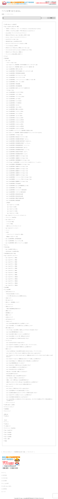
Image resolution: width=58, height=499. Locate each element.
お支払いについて (9, 317)
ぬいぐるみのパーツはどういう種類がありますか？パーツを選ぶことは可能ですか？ (23, 358)
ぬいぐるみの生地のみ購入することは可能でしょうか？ (17, 323)
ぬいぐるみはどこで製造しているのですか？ (15, 377)
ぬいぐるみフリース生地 (12, 211)
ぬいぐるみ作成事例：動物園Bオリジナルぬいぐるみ (17, 181)
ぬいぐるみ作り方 (8, 430)
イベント (7, 421)
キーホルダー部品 (10, 221)
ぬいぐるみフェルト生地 (12, 208)
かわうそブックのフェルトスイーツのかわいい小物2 (16, 43)
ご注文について (9, 321)
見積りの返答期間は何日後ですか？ (13, 308)
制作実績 (7, 58)
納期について (8, 314)
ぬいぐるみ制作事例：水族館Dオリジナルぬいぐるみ (17, 168)
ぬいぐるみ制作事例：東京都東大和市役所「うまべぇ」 (17, 138)
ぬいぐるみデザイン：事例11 (12, 278)
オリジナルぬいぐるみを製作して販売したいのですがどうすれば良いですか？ (22, 329)
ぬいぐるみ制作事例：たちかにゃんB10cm (15, 119)
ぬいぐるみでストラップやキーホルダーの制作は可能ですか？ (19, 384)
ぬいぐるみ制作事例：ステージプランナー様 (15, 77)
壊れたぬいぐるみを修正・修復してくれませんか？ (16, 371)
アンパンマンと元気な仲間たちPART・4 (14, 54)
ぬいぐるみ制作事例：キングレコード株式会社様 (16, 189)
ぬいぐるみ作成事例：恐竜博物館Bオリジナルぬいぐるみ (18, 164)
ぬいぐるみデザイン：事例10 (12, 276)
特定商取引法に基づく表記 (10, 253)
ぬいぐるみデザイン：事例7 (11, 270)
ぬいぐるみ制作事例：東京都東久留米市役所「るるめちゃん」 (19, 141)
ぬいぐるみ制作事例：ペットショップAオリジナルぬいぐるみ (19, 177)
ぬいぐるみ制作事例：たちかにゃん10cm (14, 117)
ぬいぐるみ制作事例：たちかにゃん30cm (14, 124)
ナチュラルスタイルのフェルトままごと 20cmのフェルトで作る (19, 49)
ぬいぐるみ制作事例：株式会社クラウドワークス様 (16, 136)
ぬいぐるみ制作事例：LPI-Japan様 (13, 183)
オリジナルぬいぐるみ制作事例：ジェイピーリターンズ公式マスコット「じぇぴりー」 (24, 162)
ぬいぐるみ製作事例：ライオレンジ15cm (14, 111)
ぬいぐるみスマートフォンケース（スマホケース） (16, 215)
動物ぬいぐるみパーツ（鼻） (12, 236)
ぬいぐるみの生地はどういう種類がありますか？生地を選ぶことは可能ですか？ (22, 360)
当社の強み (7, 247)
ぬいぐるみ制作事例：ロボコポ (12, 105)
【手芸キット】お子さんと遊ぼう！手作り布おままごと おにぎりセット (20, 30)
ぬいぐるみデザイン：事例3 (11, 262)
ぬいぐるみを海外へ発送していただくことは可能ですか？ (18, 334)
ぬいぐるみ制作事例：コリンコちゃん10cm (15, 96)
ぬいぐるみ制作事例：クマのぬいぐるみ (14, 134)
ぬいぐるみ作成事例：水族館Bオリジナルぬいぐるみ (17, 158)
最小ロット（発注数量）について (12, 302)
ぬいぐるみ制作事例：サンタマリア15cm (14, 92)
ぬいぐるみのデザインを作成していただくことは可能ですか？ (19, 394)
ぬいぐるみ (8, 60)
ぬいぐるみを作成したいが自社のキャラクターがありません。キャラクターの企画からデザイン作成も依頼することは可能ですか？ (29, 400)
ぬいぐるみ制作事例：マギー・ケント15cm (15, 81)
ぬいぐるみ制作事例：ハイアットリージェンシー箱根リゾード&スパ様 (20, 79)
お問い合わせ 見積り (7, 486)
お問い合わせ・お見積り (10, 404)
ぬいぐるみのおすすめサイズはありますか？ (15, 342)
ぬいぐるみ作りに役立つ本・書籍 (12, 26)
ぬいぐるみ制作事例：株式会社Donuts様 (14, 194)
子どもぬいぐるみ (10, 90)
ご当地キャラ (7, 426)
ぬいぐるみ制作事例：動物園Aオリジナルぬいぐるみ (17, 170)
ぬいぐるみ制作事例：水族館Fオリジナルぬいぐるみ (17, 175)
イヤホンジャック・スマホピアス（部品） (15, 234)
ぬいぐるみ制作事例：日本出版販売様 (14, 85)
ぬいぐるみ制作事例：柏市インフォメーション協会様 (16, 242)
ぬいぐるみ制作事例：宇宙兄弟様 (13, 83)
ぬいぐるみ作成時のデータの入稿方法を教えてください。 (18, 390)
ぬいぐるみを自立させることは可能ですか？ (15, 369)
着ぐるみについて (9, 300)
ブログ (6, 56)
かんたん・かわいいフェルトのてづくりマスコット (16, 37)
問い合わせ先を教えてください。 (13, 293)
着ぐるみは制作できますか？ (12, 373)
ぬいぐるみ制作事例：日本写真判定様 (13, 238)
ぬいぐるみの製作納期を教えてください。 (15, 331)
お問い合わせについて (10, 291)
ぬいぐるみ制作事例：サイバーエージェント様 (16, 75)
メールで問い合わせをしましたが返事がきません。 (16, 295)
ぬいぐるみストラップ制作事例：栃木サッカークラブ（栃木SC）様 (20, 66)
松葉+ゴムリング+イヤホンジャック (13, 225)
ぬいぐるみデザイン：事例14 (12, 285)
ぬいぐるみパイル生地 (11, 206)
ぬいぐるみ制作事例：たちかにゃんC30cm (15, 128)
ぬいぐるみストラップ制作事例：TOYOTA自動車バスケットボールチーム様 (21, 64)
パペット (7, 230)
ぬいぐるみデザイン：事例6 (11, 268)
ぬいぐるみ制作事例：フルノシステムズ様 (14, 240)
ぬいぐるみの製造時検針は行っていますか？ (15, 363)
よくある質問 (7, 289)
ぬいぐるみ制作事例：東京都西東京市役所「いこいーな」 (18, 149)
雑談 (6, 440)
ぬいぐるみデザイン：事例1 (11, 257)
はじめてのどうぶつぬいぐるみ (12, 39)
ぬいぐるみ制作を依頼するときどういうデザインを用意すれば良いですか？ (21, 392)
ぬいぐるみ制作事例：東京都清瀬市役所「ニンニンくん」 (18, 145)
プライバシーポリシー (9, 406)
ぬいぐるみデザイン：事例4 (11, 264)
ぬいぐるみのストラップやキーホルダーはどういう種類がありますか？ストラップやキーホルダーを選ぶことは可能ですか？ (29, 356)
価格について (8, 310)
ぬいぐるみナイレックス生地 (13, 204)
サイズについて (9, 340)
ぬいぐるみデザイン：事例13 (12, 283)
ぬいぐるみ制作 (8, 432)
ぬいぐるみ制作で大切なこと (12, 249)
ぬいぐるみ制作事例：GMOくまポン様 (14, 69)
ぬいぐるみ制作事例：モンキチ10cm (13, 100)
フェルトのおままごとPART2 (12, 45)
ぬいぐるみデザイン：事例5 (11, 266)
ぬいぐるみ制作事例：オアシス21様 (13, 187)
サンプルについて (9, 304)
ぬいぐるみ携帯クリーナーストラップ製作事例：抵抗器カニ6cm (19, 130)
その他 (7, 232)
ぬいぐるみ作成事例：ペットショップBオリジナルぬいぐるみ (19, 179)
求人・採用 (7, 438)
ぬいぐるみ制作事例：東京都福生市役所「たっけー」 (17, 153)
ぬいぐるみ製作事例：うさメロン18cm (14, 115)
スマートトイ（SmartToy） (11, 217)
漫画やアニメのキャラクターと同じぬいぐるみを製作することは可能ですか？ (22, 382)
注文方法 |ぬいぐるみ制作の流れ (12, 251)
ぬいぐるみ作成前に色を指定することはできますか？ (17, 396)
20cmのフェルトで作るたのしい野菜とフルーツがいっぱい (18, 47)
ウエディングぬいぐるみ (11, 62)
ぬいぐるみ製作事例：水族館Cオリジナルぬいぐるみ (17, 166)
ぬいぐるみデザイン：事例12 (12, 281)
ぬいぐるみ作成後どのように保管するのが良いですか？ (17, 338)
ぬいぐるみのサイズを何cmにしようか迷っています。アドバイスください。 (22, 344)
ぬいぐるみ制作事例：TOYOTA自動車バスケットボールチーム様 (19, 71)
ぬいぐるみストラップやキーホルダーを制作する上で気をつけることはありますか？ (23, 353)
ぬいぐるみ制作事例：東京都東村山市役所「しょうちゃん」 (18, 143)
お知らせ (6, 414)
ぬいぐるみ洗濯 (8, 434)
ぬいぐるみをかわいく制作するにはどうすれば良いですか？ (18, 365)
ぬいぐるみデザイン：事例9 (11, 274)
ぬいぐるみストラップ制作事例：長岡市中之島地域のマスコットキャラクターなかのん (24, 132)
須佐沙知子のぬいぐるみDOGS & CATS (14, 41)
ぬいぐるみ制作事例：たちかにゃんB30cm (15, 126)
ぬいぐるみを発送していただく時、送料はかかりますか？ (18, 336)
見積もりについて (9, 306)
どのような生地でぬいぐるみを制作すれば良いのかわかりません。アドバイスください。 (24, 351)
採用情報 (7, 408)
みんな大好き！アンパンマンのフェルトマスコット (16, 32)
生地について (8, 298)
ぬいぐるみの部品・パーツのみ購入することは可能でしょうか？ (19, 325)
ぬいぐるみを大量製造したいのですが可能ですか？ (16, 367)
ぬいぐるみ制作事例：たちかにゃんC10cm (15, 121)
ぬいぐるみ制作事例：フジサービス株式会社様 (16, 192)
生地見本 (8, 202)
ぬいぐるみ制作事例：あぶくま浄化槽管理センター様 (17, 185)
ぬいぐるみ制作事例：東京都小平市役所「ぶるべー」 (17, 151)
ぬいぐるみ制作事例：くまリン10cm (13, 94)
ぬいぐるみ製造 (8, 436)
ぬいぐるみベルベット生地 (12, 213)
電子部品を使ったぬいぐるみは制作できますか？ (16, 375)
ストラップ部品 (9, 223)
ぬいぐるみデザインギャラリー (11, 255)
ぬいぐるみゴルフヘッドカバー (12, 228)
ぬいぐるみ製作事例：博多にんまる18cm (14, 109)
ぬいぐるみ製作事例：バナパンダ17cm (14, 113)
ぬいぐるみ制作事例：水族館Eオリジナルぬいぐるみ (17, 172)
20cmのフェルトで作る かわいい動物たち (14, 52)
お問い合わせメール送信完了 (11, 24)
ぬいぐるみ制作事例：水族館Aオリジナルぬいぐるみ (17, 155)
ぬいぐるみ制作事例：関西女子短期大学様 (15, 198)
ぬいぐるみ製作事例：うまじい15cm (13, 107)
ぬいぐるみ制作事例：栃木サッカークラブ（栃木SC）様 (18, 88)
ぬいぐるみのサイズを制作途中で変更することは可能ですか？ (19, 346)
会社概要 (7, 287)
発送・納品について (10, 327)
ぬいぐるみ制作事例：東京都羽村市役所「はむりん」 (17, 147)
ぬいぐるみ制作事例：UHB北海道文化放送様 (15, 73)
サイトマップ (7, 411)
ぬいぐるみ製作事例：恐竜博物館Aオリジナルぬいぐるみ (18, 160)
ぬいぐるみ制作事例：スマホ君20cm (13, 102)
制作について (8, 348)
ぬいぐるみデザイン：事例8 (11, 272)
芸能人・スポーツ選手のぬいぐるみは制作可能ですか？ (17, 379)
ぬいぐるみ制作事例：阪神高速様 (13, 200)
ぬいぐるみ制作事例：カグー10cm (13, 98)
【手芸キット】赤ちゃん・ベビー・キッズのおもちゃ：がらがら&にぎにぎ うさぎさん (23, 28)
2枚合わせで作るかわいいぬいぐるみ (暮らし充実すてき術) (18, 35)
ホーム (6, 245)
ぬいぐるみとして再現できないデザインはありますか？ (17, 388)
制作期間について (9, 312)
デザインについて (9, 386)
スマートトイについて (10, 402)
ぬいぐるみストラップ (10, 219)
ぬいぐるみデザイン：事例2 (11, 259)
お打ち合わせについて (10, 319)
